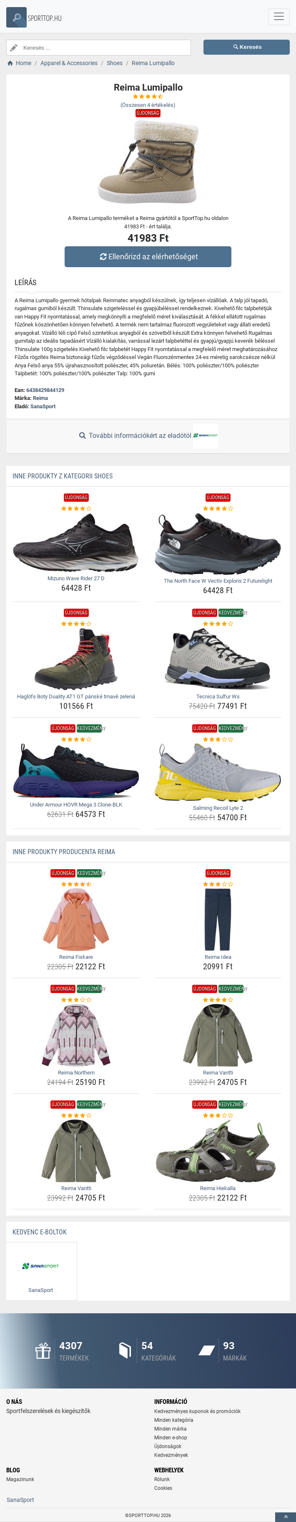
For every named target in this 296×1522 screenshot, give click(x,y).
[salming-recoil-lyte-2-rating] (218, 740)
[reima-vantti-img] (218, 1035)
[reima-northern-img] (76, 1035)
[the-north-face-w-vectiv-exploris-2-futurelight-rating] (218, 509)
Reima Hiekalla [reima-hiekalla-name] (218, 1188)
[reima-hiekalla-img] (218, 1151)
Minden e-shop (170, 1438)
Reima (40, 398)
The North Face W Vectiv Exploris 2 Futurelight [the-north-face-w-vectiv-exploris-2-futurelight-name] (218, 581)
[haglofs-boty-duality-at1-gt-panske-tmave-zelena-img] (76, 659)
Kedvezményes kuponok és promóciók (197, 1411)
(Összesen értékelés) (148, 105)
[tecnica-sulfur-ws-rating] (218, 624)
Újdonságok (167, 1446)
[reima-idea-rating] (218, 884)
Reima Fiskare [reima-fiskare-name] (76, 957)
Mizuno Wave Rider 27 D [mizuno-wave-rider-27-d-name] (76, 578)
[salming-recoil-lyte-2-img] (218, 772)
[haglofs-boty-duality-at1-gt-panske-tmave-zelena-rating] (76, 624)
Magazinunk (20, 1479)
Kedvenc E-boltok (40, 1232)
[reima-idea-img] (218, 919)
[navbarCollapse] (279, 16)
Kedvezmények (171, 1455)
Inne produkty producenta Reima (64, 852)
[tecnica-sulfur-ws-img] (218, 659)
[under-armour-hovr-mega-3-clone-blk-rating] (76, 740)
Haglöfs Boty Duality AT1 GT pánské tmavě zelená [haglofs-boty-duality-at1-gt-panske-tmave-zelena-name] (76, 696)
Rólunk (162, 1479)
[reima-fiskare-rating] (76, 884)
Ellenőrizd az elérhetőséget (148, 256)
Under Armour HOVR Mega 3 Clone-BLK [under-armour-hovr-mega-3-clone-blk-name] (76, 804)
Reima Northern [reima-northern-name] (76, 1072)
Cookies (163, 1488)
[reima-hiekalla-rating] (218, 1116)
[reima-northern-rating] (76, 1000)
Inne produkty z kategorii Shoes (63, 476)
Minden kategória (173, 1420)
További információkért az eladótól (148, 436)
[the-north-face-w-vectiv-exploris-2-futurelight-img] (218, 544)
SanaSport (42, 406)
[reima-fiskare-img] (76, 919)
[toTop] (285, 1517)
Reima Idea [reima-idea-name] (218, 957)
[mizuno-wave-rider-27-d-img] (76, 543)
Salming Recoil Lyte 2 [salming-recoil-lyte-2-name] (218, 808)
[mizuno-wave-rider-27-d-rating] (76, 509)
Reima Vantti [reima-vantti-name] (218, 1072)
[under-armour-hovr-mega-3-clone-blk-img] (76, 771)
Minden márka (170, 1429)
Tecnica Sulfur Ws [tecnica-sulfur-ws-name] (218, 696)
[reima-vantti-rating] (218, 1000)
